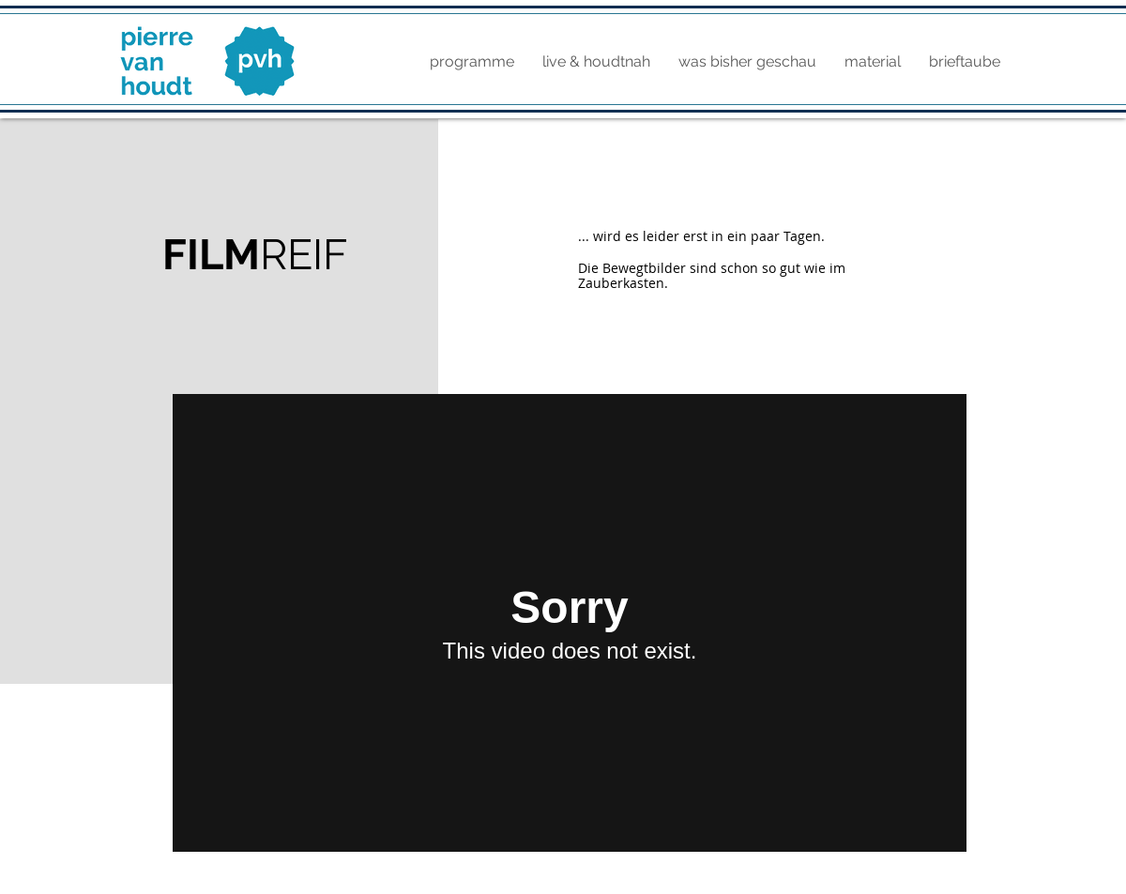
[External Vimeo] (569, 623)
